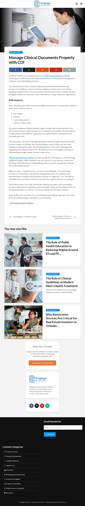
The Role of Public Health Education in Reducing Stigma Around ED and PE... (62, 247)
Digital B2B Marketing (59, 502)
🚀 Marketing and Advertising (14, 475)
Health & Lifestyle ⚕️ (16, 52)
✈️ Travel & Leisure (10, 452)
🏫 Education (8, 470)
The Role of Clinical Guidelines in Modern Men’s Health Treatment (62, 282)
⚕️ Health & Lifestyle (11, 461)
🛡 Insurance (8, 493)
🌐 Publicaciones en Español (14, 488)
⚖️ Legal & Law (9, 465)
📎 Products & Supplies (12, 479)
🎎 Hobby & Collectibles (12, 484)
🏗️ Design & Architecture (12, 456)
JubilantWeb (41, 502)
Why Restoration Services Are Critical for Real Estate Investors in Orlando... (61, 320)
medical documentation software (21, 203)
